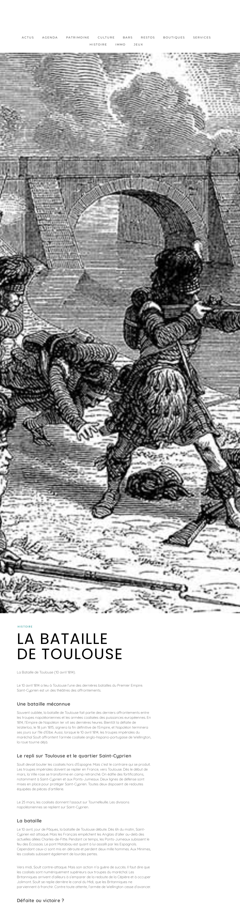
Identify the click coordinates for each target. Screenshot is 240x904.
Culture (106, 37)
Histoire (98, 44)
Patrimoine (78, 37)
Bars (128, 37)
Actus (28, 37)
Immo (120, 44)
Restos (148, 37)
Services (202, 37)
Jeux (138, 44)
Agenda (50, 37)
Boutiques (174, 37)
